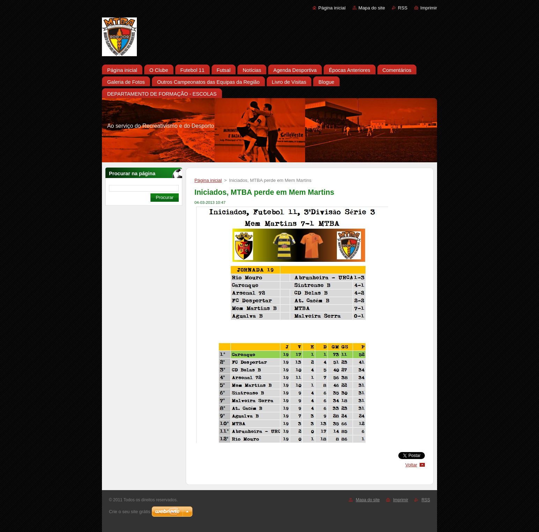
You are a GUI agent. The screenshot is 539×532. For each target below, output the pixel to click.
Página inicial (332, 7)
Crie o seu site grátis (129, 511)
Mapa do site (372, 7)
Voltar (411, 464)
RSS (402, 7)
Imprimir (428, 7)
